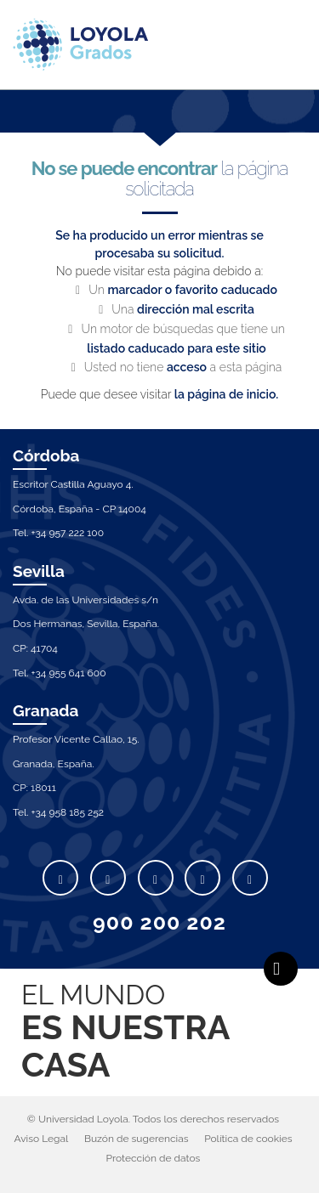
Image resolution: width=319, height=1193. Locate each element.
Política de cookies (248, 1139)
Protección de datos (153, 1158)
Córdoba (46, 455)
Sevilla (39, 571)
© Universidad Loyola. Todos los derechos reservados (153, 1119)
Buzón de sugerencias (136, 1139)
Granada (46, 710)
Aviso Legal (41, 1139)
